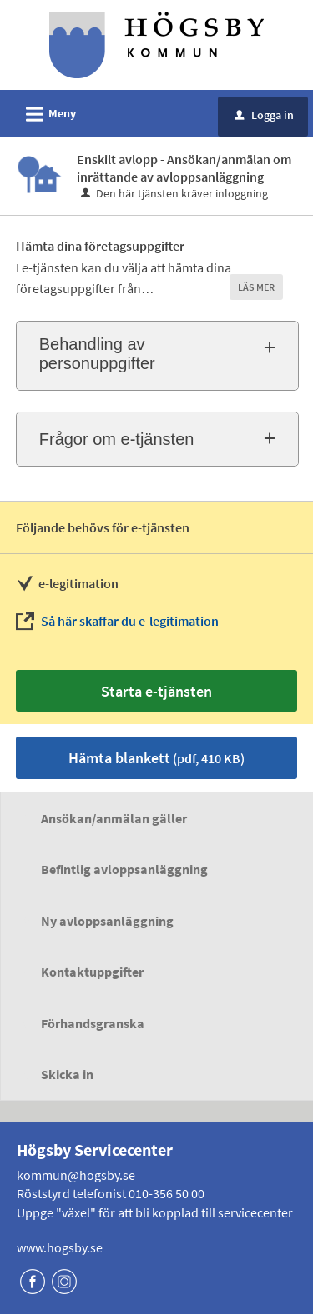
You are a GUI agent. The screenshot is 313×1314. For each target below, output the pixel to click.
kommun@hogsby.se (76, 1175)
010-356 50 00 (166, 1193)
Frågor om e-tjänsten (116, 439)
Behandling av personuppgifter (97, 353)
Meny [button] (45, 111)
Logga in (264, 114)
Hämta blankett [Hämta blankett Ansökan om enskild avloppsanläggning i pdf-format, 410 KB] (156, 757)
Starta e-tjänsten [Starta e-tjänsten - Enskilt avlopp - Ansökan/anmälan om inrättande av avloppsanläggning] (156, 691)
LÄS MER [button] (256, 287)
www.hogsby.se (60, 1247)
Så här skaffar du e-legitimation (130, 620)
